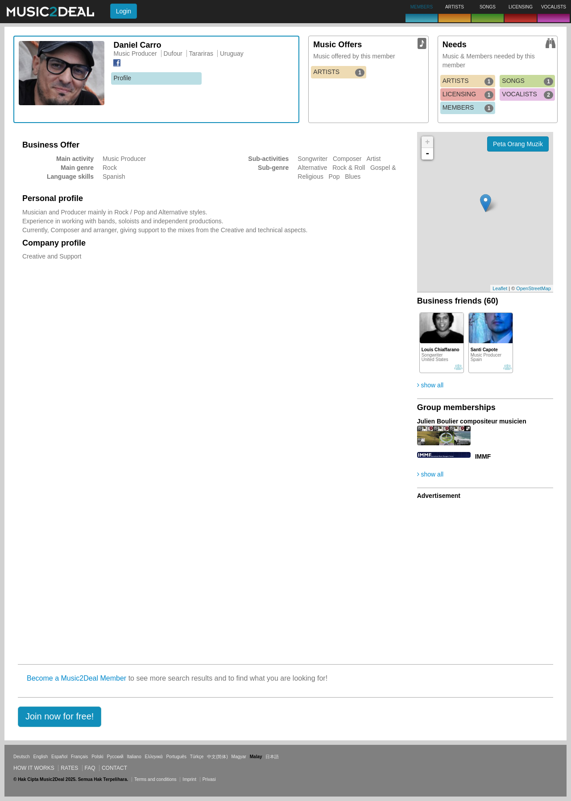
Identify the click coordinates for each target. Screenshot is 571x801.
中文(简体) (217, 756)
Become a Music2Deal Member (76, 678)
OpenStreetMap (533, 288)
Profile (122, 78)
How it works (33, 768)
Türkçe (197, 756)
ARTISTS (338, 72)
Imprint (189, 779)
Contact (114, 768)
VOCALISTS (527, 94)
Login (123, 11)
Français (79, 756)
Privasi (209, 779)
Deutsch (21, 756)
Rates (69, 768)
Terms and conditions (155, 779)
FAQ (90, 768)
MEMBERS (468, 107)
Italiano (134, 756)
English (40, 756)
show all (430, 385)
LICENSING (468, 94)
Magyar (239, 756)
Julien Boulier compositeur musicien (471, 421)
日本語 (272, 756)
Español (59, 756)
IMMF (483, 456)
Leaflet (499, 288)
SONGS (527, 81)
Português (176, 756)
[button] (59, 717)
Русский (115, 756)
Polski (97, 756)
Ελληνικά (154, 756)
